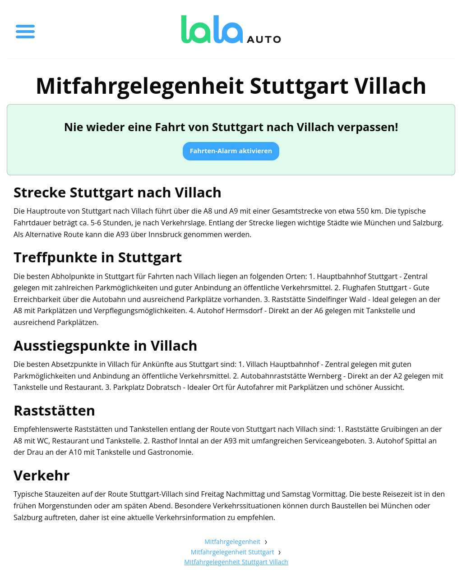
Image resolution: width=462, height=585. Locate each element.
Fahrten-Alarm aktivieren (231, 150)
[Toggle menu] (25, 29)
